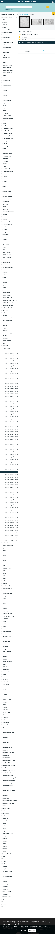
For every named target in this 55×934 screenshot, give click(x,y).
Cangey (4, 120)
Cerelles (4, 123)
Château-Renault (7, 156)
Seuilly (4, 826)
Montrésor (5, 618)
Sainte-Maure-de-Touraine (9, 803)
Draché (4, 247)
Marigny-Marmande (7, 593)
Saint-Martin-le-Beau (8, 773)
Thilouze (5, 848)
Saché (4, 727)
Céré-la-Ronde (6, 234)
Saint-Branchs (6, 742)
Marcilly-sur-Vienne (7, 588)
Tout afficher (24, 14)
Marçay (4, 598)
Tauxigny (5, 841)
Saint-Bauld (5, 737)
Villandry (5, 881)
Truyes (4, 861)
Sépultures (37, 50)
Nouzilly (5, 656)
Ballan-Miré (5, 60)
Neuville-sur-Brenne (7, 644)
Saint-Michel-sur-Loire (8, 775)
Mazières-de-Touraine (8, 601)
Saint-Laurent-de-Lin (8, 767)
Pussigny (5, 694)
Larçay (4, 328)
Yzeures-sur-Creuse (7, 906)
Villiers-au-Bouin (7, 896)
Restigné (5, 702)
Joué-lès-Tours (6, 290)
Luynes (4, 570)
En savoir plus (22, 930)
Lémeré (4, 578)
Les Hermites (6, 543)
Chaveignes (5, 161)
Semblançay (5, 818)
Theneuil (5, 846)
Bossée (4, 88)
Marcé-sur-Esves (7, 591)
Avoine (4, 45)
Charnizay (5, 151)
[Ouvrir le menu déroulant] (2, 2)
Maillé (4, 580)
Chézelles (5, 176)
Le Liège (5, 335)
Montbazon (5, 608)
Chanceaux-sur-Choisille (8, 138)
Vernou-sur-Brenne (7, 876)
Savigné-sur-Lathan (7, 810)
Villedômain (5, 886)
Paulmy (4, 674)
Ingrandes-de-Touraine (8, 285)
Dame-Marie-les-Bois (8, 237)
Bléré (4, 82)
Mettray (4, 603)
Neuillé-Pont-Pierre (7, 639)
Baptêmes (48, 50)
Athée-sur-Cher (6, 37)
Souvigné (5, 836)
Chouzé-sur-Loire (7, 184)
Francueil (5, 272)
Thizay (4, 851)
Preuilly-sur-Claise (7, 692)
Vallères (4, 864)
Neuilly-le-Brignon (7, 636)
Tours (4, 856)
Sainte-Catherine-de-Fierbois (10, 800)
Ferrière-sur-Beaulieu (8, 267)
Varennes (5, 866)
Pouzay (4, 689)
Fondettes (5, 270)
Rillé (4, 714)
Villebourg (5, 884)
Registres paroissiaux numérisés (9, 17)
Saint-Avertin (6, 735)
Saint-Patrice (6, 788)
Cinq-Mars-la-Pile (7, 191)
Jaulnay (4, 287)
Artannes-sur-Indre (7, 32)
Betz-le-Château (6, 80)
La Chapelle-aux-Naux (8, 302)
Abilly (4, 19)
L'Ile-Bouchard (6, 292)
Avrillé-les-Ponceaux (8, 50)
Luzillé (4, 573)
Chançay (5, 143)
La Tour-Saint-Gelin (7, 320)
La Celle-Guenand (7, 295)
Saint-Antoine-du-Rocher (9, 730)
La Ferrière (5, 310)
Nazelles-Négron (7, 631)
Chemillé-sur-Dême (7, 168)
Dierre (4, 242)
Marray (4, 596)
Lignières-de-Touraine (8, 545)
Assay (4, 34)
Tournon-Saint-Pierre (8, 853)
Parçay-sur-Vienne (7, 671)
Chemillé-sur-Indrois (8, 171)
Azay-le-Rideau (6, 52)
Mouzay (4, 628)
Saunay (4, 805)
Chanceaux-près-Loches (8, 136)
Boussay (5, 95)
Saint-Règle (5, 795)
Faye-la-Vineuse (6, 262)
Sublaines (5, 838)
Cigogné (4, 186)
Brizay (4, 108)
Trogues (4, 858)
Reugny (4, 704)
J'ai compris (32, 930)
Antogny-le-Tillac (7, 29)
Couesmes (5, 209)
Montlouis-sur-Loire (7, 613)
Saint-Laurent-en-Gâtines (9, 770)
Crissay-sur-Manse (7, 224)
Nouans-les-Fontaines (8, 654)
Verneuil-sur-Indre (7, 874)
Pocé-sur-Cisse (6, 682)
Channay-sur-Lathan (8, 141)
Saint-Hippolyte (6, 762)
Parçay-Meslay (6, 669)
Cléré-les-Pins (6, 201)
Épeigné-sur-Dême (7, 254)
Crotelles (5, 227)
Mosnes (4, 626)
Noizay (4, 649)
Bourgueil (5, 90)
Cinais (4, 189)
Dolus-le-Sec (6, 244)
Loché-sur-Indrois (7, 558)
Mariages (43, 50)
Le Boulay (5, 330)
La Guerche (5, 312)
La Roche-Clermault (7, 318)
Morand (4, 623)
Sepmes (4, 823)
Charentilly (5, 146)
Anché (4, 27)
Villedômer (5, 889)
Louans (4, 560)
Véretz (4, 904)
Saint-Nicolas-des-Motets (9, 780)
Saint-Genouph (6, 757)
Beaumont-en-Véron (8, 70)
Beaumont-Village (7, 67)
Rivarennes (5, 717)
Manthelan (5, 583)
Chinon (4, 179)
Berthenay (5, 77)
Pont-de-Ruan (6, 684)
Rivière (4, 719)
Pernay (4, 676)
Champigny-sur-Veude (8, 133)
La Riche (5, 315)
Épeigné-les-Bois (7, 252)
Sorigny (4, 831)
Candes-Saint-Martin (8, 118)
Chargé (4, 148)
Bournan (5, 93)
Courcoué (5, 214)
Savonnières (6, 813)
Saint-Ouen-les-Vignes (8, 783)
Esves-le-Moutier (7, 257)
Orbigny (4, 664)
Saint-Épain (5, 750)
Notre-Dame (7, 348)
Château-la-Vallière (7, 153)
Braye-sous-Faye (7, 100)
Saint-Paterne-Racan (8, 785)
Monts (4, 621)
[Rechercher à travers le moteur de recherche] (19, 7)
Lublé (4, 565)
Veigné (4, 869)
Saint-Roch (5, 793)
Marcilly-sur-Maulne (7, 585)
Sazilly (4, 816)
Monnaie (5, 606)
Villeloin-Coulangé (7, 891)
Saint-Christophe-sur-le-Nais (9, 745)
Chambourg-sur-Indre (8, 128)
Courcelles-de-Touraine (8, 211)
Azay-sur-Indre (6, 57)
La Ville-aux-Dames (7, 323)
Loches (4, 555)
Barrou (4, 62)
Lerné (4, 343)
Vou (3, 899)
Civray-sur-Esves (7, 199)
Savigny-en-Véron (7, 808)
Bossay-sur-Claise (7, 85)
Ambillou (5, 22)
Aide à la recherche (11, 9)
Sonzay (4, 828)
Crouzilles (5, 229)
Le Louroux (5, 338)
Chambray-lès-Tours (7, 131)
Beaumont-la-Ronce (7, 72)
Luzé (4, 575)
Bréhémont (5, 113)
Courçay (5, 216)
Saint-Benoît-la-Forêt (8, 740)
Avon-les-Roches (7, 47)
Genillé (4, 275)
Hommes (5, 280)
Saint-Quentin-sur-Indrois (9, 790)
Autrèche (5, 40)
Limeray (5, 553)
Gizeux (4, 277)
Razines (4, 697)
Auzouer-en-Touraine (8, 42)
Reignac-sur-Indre (7, 699)
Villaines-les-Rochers (8, 879)
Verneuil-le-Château (7, 871)
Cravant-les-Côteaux (8, 222)
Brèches (4, 110)
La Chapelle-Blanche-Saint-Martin (11, 300)
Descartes (5, 239)
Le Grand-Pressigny (7, 333)
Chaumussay (6, 158)
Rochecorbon (6, 722)
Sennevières (5, 821)
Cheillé (4, 166)
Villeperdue (5, 894)
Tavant (4, 843)
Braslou (4, 98)
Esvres (4, 259)
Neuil (4, 634)
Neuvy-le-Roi (6, 646)
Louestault (5, 563)
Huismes (5, 282)
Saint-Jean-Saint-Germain (9, 765)
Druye (4, 249)
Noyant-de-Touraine (7, 661)
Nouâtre (5, 659)
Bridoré (4, 105)
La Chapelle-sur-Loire (8, 305)
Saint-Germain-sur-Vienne (9, 760)
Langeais (5, 325)
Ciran (4, 194)
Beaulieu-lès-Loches (7, 65)
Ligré (4, 548)
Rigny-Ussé (5, 709)
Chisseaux (5, 181)
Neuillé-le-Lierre (6, 641)
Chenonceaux (6, 173)
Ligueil (4, 550)
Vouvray (5, 901)
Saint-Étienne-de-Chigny (8, 752)
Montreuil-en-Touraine (8, 616)
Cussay (4, 232)
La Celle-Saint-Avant (7, 297)
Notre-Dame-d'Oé (7, 651)
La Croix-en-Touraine (8, 307)
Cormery (5, 206)
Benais (4, 75)
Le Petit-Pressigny (7, 340)
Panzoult (5, 666)
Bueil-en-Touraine (7, 115)
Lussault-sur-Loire (7, 568)
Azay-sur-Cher (6, 55)
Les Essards (5, 345)
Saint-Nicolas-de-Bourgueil (9, 778)
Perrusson (5, 679)
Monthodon (5, 611)
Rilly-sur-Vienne (6, 712)
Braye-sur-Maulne (7, 103)
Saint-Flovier (6, 755)
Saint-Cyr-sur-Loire (7, 747)
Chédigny (5, 163)
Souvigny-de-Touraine (8, 833)
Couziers (5, 219)
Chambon (5, 125)
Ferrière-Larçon (6, 264)
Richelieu (5, 707)
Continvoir (5, 204)
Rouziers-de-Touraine (8, 725)
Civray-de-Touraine (7, 196)
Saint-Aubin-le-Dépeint (8, 732)
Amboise (5, 24)
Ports (4, 687)
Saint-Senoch (6, 798)
